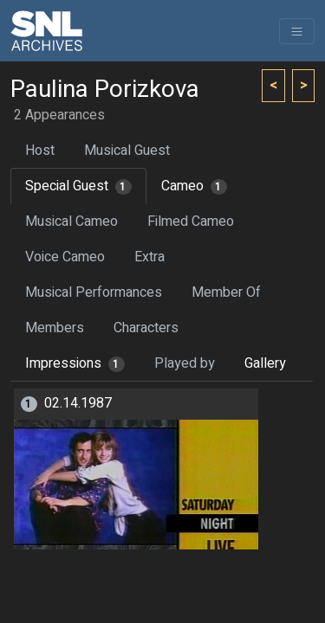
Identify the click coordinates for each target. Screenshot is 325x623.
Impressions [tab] (75, 363)
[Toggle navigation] (297, 31)
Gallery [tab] (265, 363)
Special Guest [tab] (78, 186)
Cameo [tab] (194, 186)
